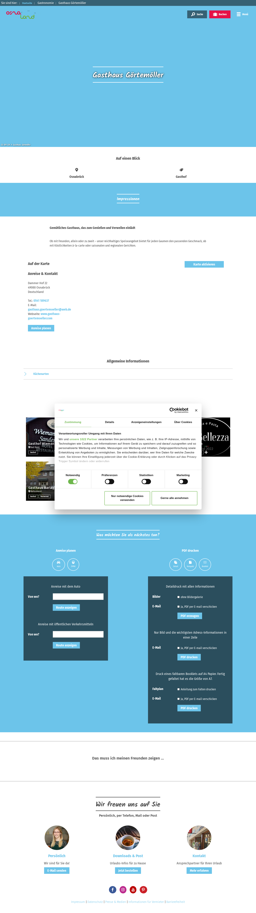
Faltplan (157, 688)
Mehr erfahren (199, 871)
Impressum (78, 902)
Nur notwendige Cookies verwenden (127, 498)
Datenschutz (95, 902)
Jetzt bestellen (128, 871)
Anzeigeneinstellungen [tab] (146, 422)
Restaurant (45, 496)
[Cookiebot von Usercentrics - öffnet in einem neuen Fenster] (174, 410)
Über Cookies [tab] (183, 422)
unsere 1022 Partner (84, 439)
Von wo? (33, 596)
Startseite (28, 3)
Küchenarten (41, 374)
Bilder (156, 596)
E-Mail (156, 606)
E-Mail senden (56, 871)
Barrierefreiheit (175, 902)
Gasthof (33, 452)
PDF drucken (189, 657)
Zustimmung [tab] (73, 422)
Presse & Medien (115, 902)
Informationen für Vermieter (146, 902)
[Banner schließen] (196, 410)
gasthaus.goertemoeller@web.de (49, 309)
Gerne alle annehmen (175, 498)
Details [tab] (109, 422)
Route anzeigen (66, 607)
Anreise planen (41, 328)
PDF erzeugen (190, 616)
